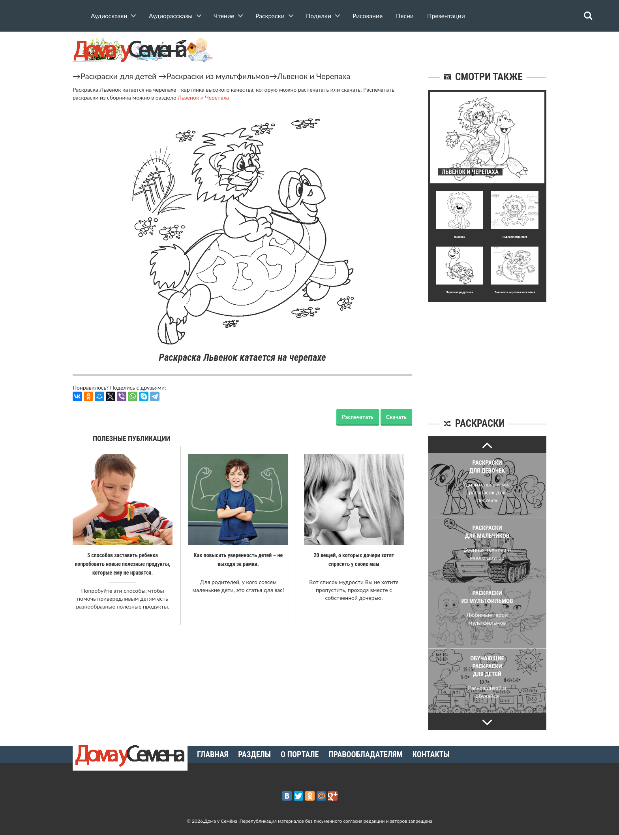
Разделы (254, 754)
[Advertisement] (487, 351)
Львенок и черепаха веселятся (514, 292)
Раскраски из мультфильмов (218, 76)
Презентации (446, 15)
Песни (405, 15)
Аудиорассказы (171, 15)
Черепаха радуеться (459, 292)
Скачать (396, 416)
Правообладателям (365, 754)
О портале (300, 754)
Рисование (368, 15)
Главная (212, 754)
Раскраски (270, 15)
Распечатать (357, 416)
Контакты (431, 754)
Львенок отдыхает (515, 237)
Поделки (318, 15)
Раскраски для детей (119, 76)
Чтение (224, 15)
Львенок (459, 237)
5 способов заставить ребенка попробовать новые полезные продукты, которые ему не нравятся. (123, 564)
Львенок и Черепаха (313, 76)
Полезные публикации (132, 438)
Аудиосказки (109, 15)
